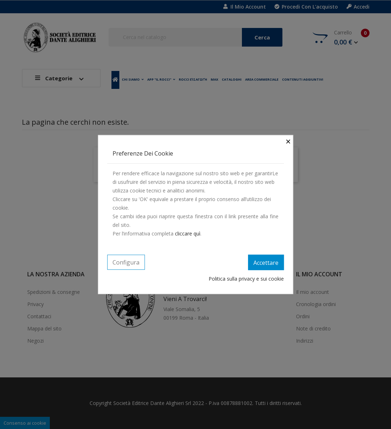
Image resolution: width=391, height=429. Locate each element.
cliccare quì (187, 233)
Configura (126, 262)
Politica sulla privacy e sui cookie (246, 278)
